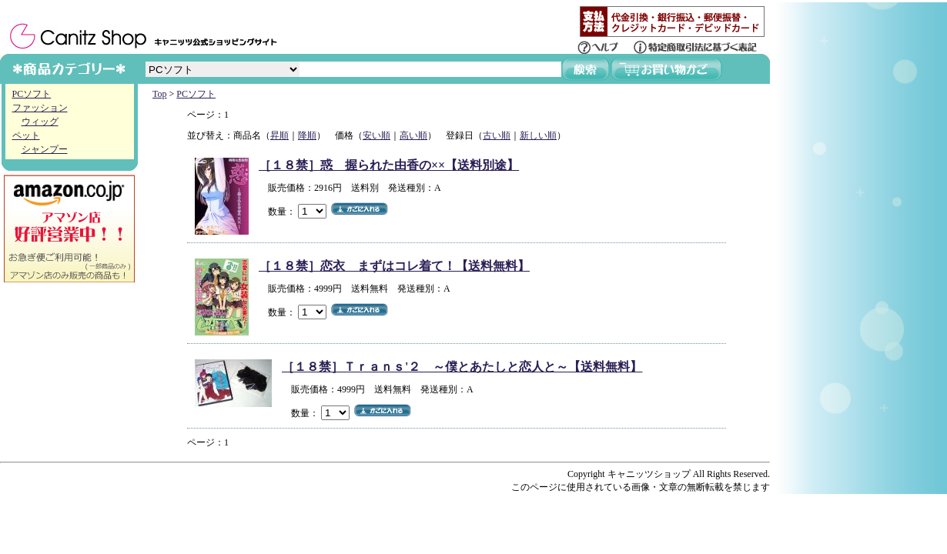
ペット (26, 135)
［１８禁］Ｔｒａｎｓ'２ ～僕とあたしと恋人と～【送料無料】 (462, 366)
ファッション (40, 107)
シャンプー (45, 149)
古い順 (496, 135)
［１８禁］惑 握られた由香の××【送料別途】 (389, 165)
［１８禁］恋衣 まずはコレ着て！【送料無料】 (394, 265)
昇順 (279, 135)
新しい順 (538, 135)
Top (159, 93)
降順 (307, 135)
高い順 (413, 135)
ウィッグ (40, 121)
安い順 (376, 135)
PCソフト (32, 93)
